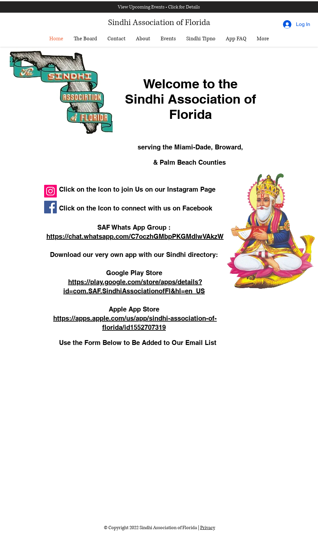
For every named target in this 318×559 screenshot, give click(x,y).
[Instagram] (50, 191)
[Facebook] (50, 207)
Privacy (207, 528)
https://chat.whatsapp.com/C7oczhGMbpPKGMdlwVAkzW (135, 236)
